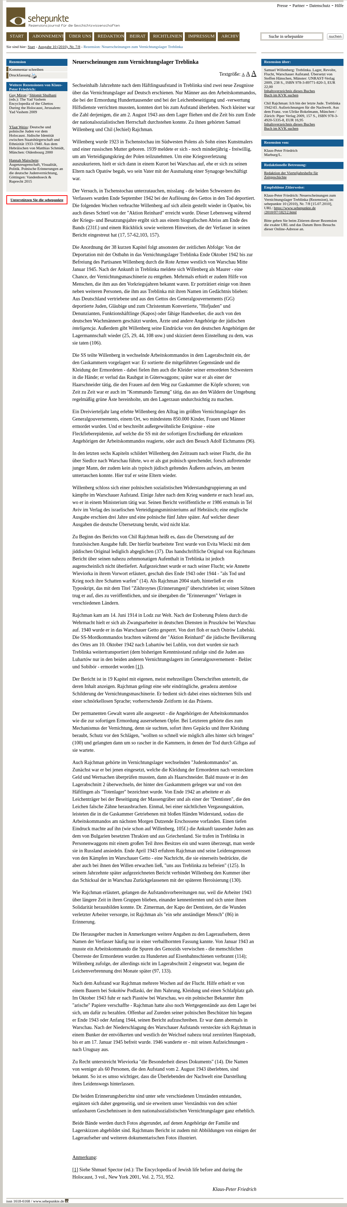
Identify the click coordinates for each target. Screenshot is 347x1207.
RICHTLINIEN (167, 36)
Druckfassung (23, 76)
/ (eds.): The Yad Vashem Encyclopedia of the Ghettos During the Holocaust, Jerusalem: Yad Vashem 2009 (35, 103)
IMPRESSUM (201, 36)
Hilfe (339, 5)
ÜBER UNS (80, 36)
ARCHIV (230, 36)
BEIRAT (138, 36)
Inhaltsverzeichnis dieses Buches (289, 91)
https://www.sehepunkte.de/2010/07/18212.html (290, 210)
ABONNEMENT (48, 36)
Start (31, 47)
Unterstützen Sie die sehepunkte (37, 200)
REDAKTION (111, 36)
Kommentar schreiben (26, 69)
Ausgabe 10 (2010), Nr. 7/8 (59, 47)
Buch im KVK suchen (281, 95)
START (17, 36)
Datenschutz (319, 5)
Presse (282, 5)
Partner (299, 5)
